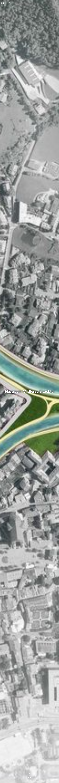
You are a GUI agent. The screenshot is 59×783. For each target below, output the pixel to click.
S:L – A (5, 3)
